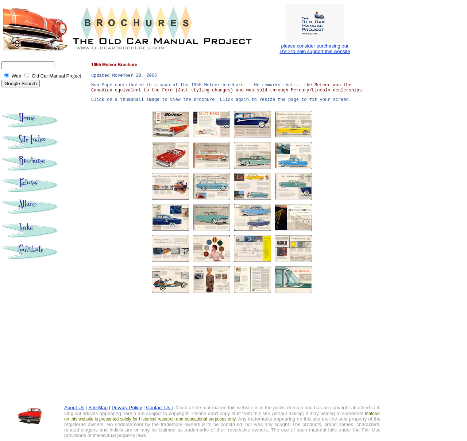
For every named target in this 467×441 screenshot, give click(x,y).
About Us (74, 407)
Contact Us (158, 407)
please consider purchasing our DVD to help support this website (314, 48)
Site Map (98, 407)
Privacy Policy (127, 407)
